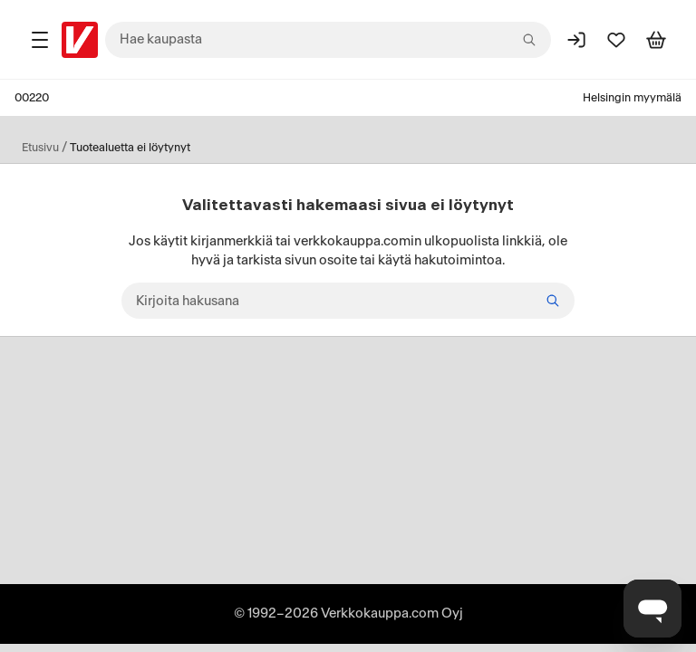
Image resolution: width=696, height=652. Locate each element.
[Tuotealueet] (40, 40)
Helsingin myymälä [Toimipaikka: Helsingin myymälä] (632, 97)
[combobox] (328, 40)
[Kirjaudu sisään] (576, 40)
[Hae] (552, 300)
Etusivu (40, 147)
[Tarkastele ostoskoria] (656, 40)
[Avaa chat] (653, 609)
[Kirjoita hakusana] (348, 301)
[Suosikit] (616, 40)
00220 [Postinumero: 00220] (31, 97)
